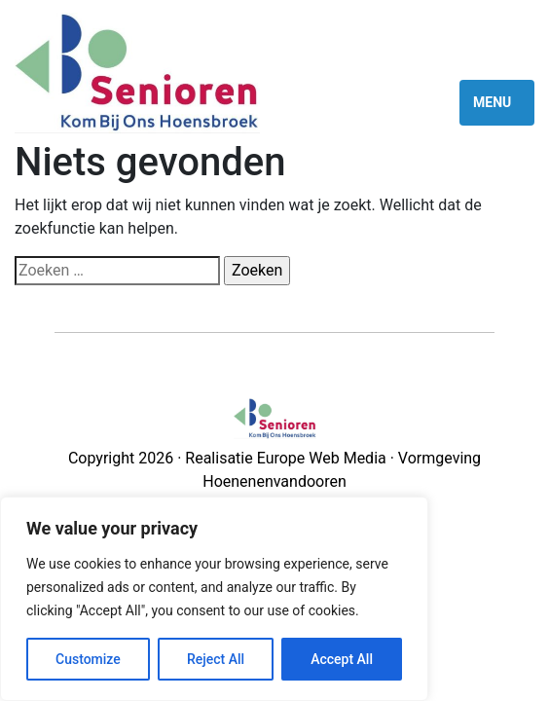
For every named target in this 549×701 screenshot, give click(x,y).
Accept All (342, 659)
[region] (214, 599)
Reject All (215, 659)
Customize (88, 659)
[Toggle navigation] (496, 102)
